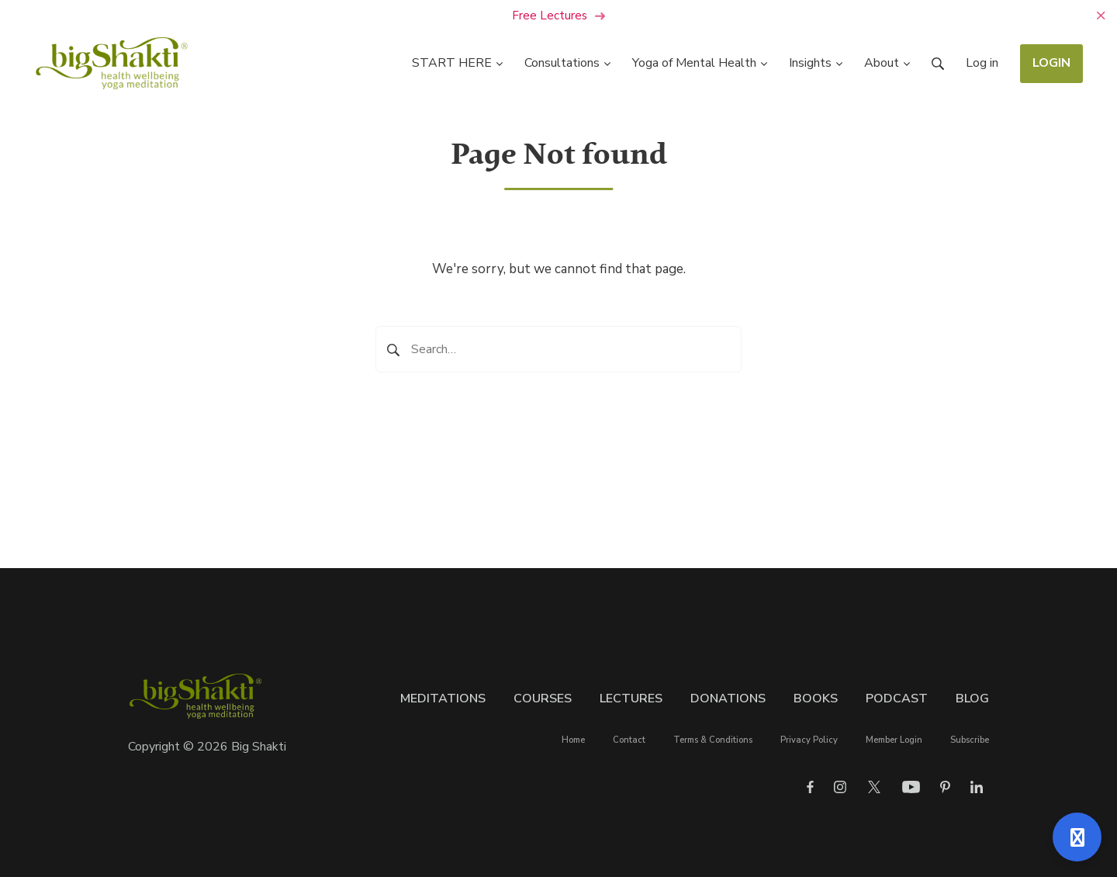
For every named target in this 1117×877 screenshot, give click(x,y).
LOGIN (1051, 62)
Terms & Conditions (712, 740)
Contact (629, 740)
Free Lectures (559, 15)
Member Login (894, 740)
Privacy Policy (809, 740)
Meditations (443, 698)
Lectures (631, 698)
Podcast (897, 698)
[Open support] (1077, 837)
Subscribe (969, 740)
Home (573, 740)
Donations (728, 698)
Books (816, 698)
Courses (543, 698)
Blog (972, 698)
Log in (982, 62)
